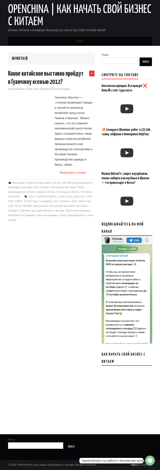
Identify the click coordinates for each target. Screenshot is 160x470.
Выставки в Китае (49, 182)
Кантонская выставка (63, 187)
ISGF (74, 201)
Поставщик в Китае (67, 191)
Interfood (64, 201)
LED (10, 205)
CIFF (89, 196)
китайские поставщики (21, 215)
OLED (18, 205)
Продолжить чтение (74, 172)
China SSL (79, 196)
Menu (80, 41)
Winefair (27, 205)
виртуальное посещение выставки (54, 205)
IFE (56, 201)
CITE (11, 201)
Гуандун (13, 210)
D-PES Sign (31, 201)
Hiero (134, 464)
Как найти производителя (77, 182)
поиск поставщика (47, 215)
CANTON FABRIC (46, 196)
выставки (81, 205)
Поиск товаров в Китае (41, 191)
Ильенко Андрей (60, 88)
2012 (31, 196)
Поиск (105, 54)
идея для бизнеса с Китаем (47, 210)
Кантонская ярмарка (77, 210)
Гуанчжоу (24, 210)
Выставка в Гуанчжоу (25, 182)
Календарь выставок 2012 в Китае (28, 187)
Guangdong (45, 201)
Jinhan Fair (84, 201)
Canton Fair (64, 196)
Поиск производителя (72, 215)
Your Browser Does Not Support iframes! (127, 290)
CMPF (18, 201)
